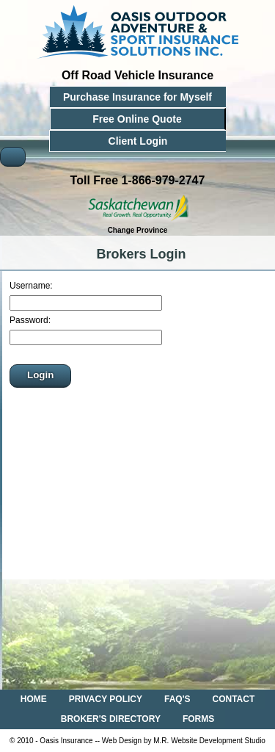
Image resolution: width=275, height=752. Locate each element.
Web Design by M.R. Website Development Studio (183, 741)
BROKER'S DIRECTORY (111, 719)
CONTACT (234, 699)
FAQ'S (177, 699)
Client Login (138, 141)
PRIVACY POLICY (105, 699)
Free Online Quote (136, 119)
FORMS (198, 719)
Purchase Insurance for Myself (137, 97)
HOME (34, 699)
